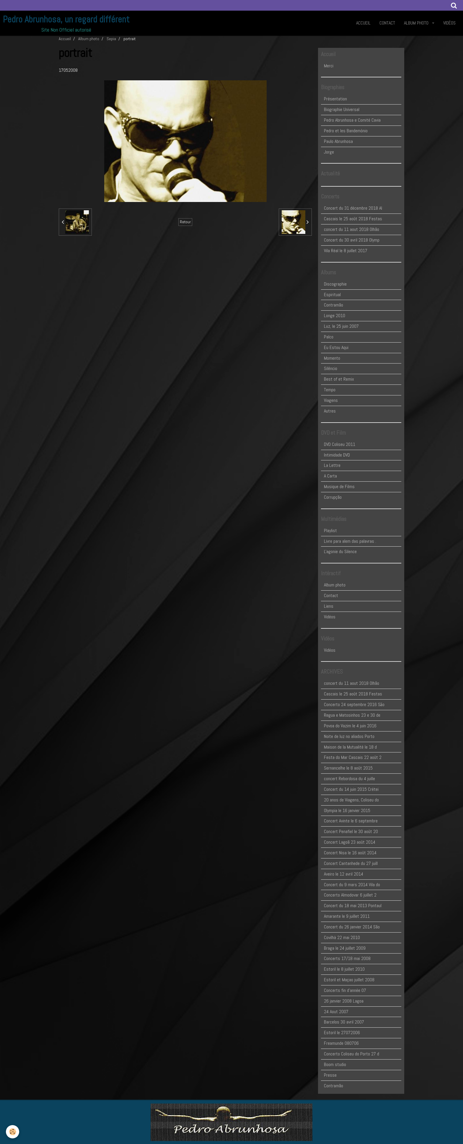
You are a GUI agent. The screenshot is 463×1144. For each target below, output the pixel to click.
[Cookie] (12, 1131)
